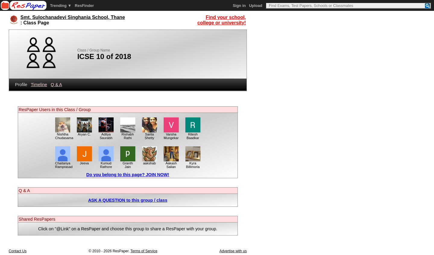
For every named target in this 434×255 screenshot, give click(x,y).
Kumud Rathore (106, 163)
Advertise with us (233, 251)
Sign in (239, 5)
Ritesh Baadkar (192, 134)
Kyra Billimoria (192, 163)
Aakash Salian (171, 163)
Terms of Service (144, 251)
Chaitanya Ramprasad (64, 163)
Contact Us (18, 251)
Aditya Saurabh (106, 134)
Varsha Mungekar (171, 134)
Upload (255, 5)
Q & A (56, 84)
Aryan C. (84, 132)
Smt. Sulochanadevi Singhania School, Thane (72, 17)
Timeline (39, 84)
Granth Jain (127, 163)
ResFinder (84, 5)
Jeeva (84, 161)
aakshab (149, 161)
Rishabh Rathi (127, 134)
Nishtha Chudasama (64, 134)
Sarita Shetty (149, 134)
